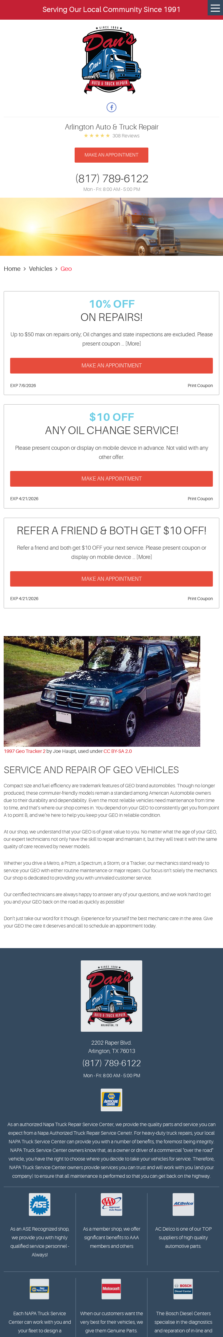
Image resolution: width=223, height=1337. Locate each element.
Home (12, 268)
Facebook (111, 107)
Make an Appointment (111, 365)
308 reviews (125, 135)
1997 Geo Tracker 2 (24, 751)
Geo (66, 268)
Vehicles (40, 268)
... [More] (130, 344)
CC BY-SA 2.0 (118, 751)
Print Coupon (200, 385)
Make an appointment (111, 155)
